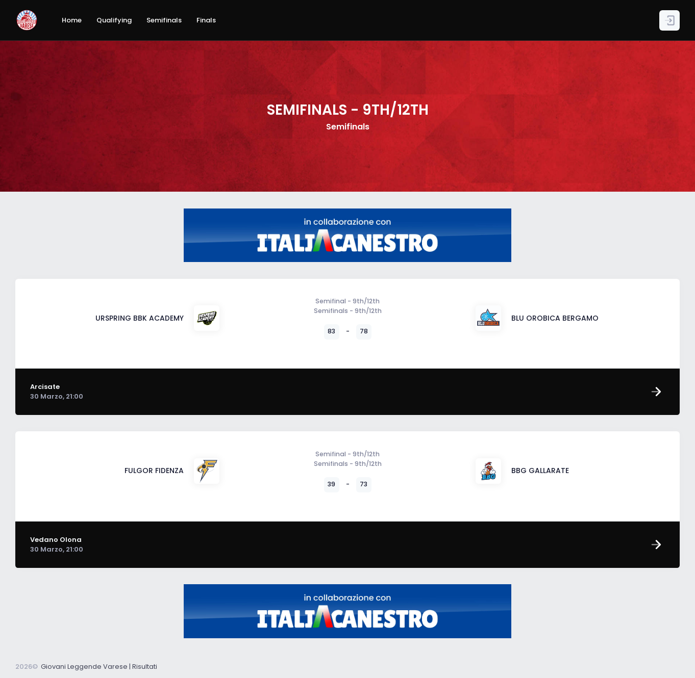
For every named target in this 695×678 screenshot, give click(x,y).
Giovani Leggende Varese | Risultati (99, 666)
